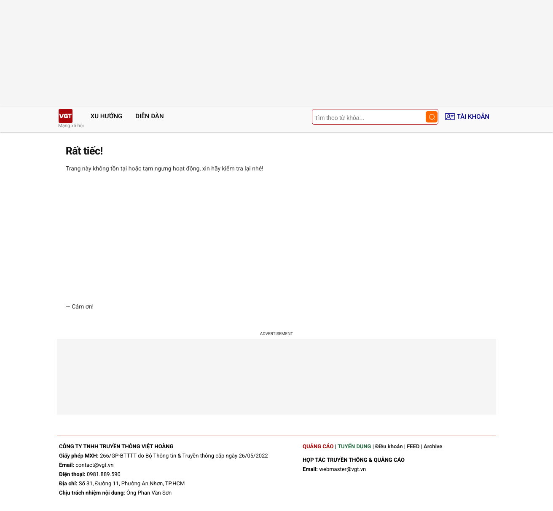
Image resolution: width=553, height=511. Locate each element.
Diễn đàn (149, 116)
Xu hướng (107, 116)
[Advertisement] (276, 238)
